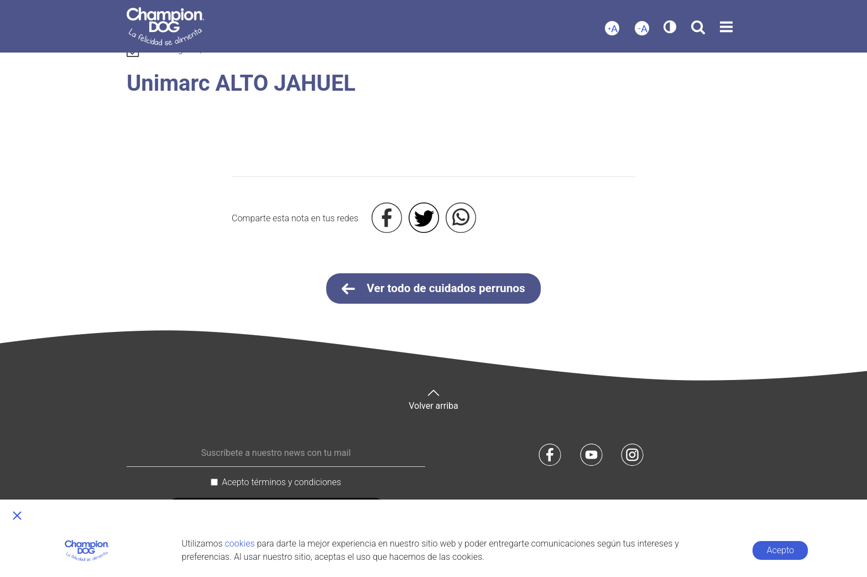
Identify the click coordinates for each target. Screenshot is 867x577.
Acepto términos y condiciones (281, 482)
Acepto (780, 550)
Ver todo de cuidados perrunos (433, 289)
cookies (240, 543)
